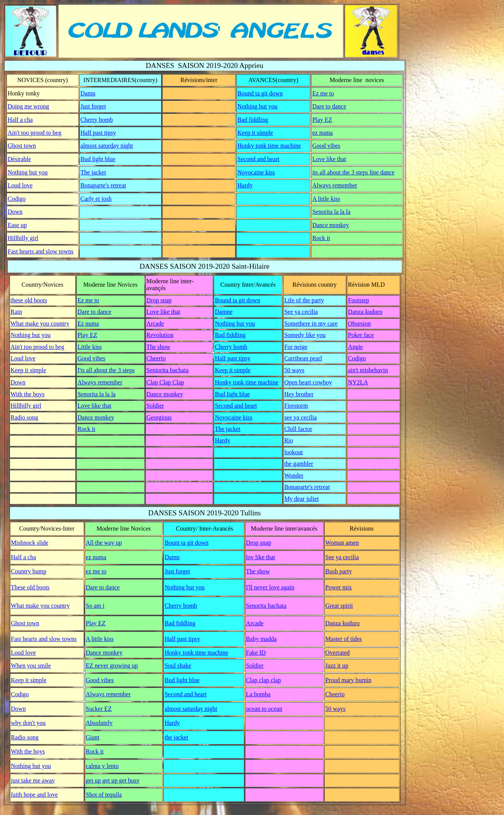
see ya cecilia (300, 417)
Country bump (29, 571)
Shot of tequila (104, 794)
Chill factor (298, 429)
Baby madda (261, 639)
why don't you (28, 723)
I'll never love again (270, 587)
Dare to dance (329, 106)
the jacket (176, 737)
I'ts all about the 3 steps (106, 370)
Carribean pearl (303, 358)
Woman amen (342, 542)
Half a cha (20, 119)
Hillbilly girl (23, 238)
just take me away (33, 780)
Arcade (155, 323)
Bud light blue (98, 159)
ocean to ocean (264, 708)
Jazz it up (336, 665)
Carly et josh (96, 198)
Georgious (159, 417)
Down (15, 211)
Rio (288, 440)
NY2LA (358, 382)
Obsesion (359, 323)
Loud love (20, 185)
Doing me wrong (28, 106)
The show (159, 347)
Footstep (358, 300)
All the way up (104, 542)
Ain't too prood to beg (34, 132)
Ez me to (323, 93)
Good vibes (326, 145)
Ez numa (88, 323)
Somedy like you (304, 335)
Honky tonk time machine (269, 145)
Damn (88, 93)
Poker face (361, 335)
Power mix (338, 587)
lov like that (260, 557)
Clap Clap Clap (165, 382)
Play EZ (322, 119)
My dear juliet (301, 498)
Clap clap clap (263, 680)
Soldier (155, 405)
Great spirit (339, 605)
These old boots (30, 587)
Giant (93, 737)
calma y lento (102, 766)
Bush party (338, 571)
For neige (296, 347)
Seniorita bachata (168, 370)
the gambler (298, 463)
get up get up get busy (113, 780)
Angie (355, 347)
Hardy (245, 185)
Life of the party (304, 300)
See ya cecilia (301, 311)
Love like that (329, 159)
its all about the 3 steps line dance (353, 172)
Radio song (24, 417)
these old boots (29, 300)
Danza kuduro (365, 311)
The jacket (93, 172)
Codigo (17, 198)
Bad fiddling (252, 119)
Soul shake (177, 665)
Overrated (337, 652)
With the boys (28, 394)
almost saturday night (107, 145)
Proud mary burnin (348, 680)
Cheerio (156, 358)
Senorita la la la (331, 211)
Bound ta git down (260, 93)
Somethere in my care (311, 323)
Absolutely (99, 723)
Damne (223, 311)
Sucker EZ (99, 708)
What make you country (40, 323)
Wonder (293, 475)
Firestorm (296, 405)
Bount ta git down (186, 542)
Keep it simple (255, 132)
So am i (95, 605)
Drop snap (159, 300)
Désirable (19, 159)
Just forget (93, 106)
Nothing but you (257, 106)
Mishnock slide (29, 542)
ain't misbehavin (368, 370)
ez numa (322, 132)
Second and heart (258, 159)
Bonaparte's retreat (103, 185)
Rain (16, 311)
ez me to (96, 571)
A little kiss (326, 198)
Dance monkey (330, 225)
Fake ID (256, 652)
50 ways (294, 370)
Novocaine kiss (256, 172)
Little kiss (89, 347)
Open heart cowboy (308, 382)
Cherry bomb (97, 119)
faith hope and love (34, 794)
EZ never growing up (112, 665)
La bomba (258, 694)
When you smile (31, 665)
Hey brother (299, 394)
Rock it (321, 238)
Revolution (160, 335)
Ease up (17, 225)
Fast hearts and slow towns (40, 251)
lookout (293, 452)
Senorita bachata (266, 605)
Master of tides (343, 639)
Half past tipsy (98, 132)
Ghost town (22, 145)
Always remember (334, 185)
